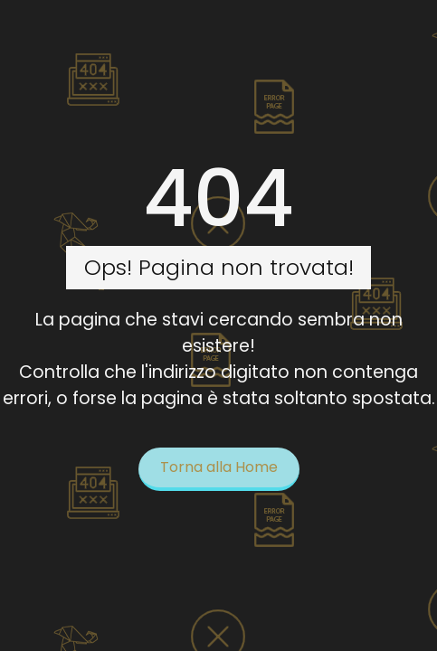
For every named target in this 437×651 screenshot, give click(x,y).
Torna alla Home (219, 467)
